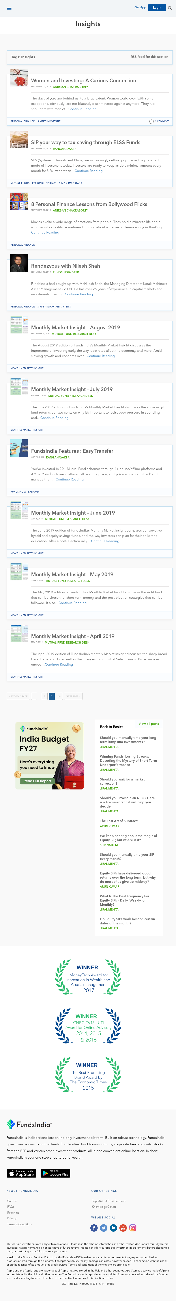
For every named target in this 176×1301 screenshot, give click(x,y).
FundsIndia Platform (25, 492)
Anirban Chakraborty (70, 87)
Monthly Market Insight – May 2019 (72, 575)
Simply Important (49, 121)
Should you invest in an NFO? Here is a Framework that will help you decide (127, 803)
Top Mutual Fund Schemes (109, 1201)
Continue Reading (82, 109)
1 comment (162, 121)
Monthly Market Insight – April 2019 (73, 636)
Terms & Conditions (20, 1224)
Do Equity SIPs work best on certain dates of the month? (127, 922)
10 (59, 696)
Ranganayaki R (64, 149)
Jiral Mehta (109, 747)
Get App (140, 7)
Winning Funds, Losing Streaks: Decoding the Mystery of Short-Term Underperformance (128, 761)
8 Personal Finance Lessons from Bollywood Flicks (89, 204)
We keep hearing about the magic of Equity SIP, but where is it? (128, 838)
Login (157, 7)
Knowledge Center (104, 1207)
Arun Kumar (109, 826)
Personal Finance (23, 121)
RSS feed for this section (149, 57)
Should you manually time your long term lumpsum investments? (128, 740)
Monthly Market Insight (27, 368)
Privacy (11, 1218)
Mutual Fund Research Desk (74, 334)
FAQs (10, 1207)
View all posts (149, 724)
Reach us (13, 1213)
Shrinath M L (110, 845)
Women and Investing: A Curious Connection (84, 81)
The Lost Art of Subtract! (119, 821)
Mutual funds (20, 183)
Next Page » (73, 696)
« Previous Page (18, 696)
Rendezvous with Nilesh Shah (65, 266)
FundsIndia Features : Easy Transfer (72, 451)
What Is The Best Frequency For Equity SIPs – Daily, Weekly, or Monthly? (124, 901)
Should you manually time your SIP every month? (127, 857)
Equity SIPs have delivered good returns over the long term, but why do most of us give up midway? (128, 878)
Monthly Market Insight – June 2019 (73, 513)
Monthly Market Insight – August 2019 (75, 328)
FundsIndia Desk (66, 272)
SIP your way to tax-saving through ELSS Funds (85, 142)
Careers (12, 1201)
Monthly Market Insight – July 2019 (72, 389)
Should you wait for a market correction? (122, 782)
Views (67, 307)
